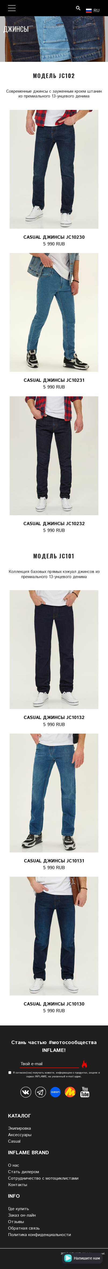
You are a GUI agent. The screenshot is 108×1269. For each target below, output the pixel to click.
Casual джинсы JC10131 (54, 861)
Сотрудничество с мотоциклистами (43, 1178)
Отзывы (16, 1222)
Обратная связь (24, 1228)
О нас (13, 1165)
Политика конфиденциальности (39, 1235)
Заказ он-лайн (22, 1215)
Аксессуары (19, 1135)
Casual (14, 1141)
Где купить (18, 1209)
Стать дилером (23, 1172)
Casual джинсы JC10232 (54, 524)
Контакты (17, 1185)
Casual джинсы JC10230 (54, 237)
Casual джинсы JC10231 (54, 380)
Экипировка (19, 1128)
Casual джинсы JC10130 (54, 1004)
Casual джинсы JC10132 (54, 717)
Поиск (78, 8)
